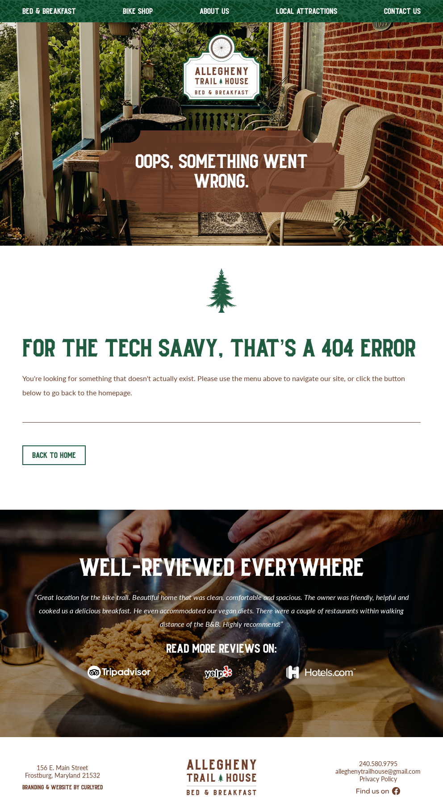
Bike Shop (138, 11)
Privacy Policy (378, 766)
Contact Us (402, 11)
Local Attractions (306, 11)
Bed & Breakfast (49, 11)
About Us (214, 11)
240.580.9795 (378, 751)
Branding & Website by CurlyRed (62, 774)
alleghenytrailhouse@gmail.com (378, 759)
